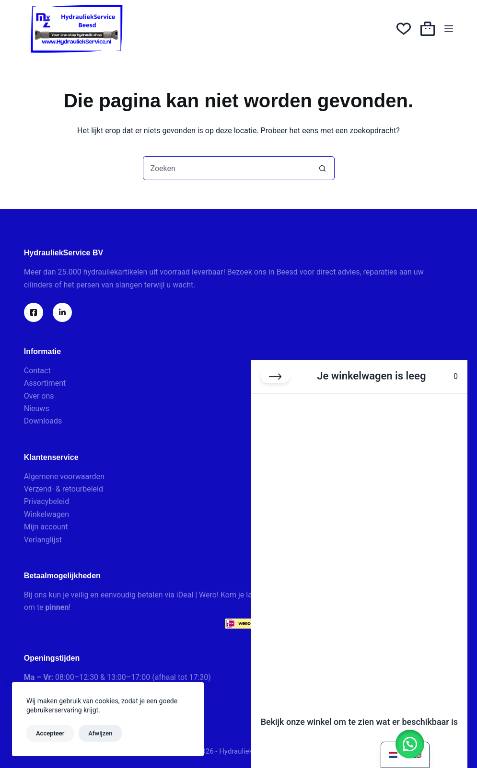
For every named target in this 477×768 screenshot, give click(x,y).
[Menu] (448, 28)
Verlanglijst (43, 539)
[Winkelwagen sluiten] (275, 376)
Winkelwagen (46, 514)
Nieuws (36, 408)
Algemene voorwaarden (64, 476)
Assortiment (45, 383)
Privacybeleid (46, 501)
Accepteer (50, 733)
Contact (37, 370)
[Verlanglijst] (403, 29)
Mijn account (46, 526)
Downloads (43, 420)
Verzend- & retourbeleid (63, 488)
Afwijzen (100, 733)
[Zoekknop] (322, 168)
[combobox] (227, 168)
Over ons (39, 396)
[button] (410, 744)
